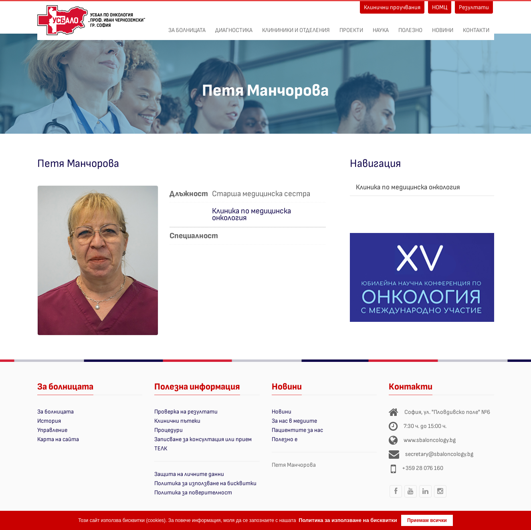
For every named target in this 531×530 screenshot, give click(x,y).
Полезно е (284, 439)
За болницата (187, 26)
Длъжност (189, 193)
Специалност (194, 235)
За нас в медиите (294, 421)
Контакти (476, 26)
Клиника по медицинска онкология (251, 214)
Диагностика (233, 26)
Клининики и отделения (296, 26)
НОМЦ (439, 7)
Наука (381, 26)
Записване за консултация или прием (203, 439)
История (49, 421)
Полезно (410, 26)
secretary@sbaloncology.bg (439, 454)
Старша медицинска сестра (261, 193)
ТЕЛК (160, 448)
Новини (442, 26)
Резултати (474, 7)
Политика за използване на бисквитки (205, 483)
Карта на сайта (58, 439)
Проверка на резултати (186, 412)
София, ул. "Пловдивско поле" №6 (447, 412)
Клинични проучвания (392, 7)
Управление (52, 430)
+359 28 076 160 (422, 468)
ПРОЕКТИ (351, 26)
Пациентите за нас (297, 430)
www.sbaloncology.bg (430, 440)
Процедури (168, 430)
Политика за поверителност (193, 492)
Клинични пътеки (177, 421)
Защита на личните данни (189, 474)
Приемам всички (427, 520)
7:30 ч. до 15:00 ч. (425, 426)
